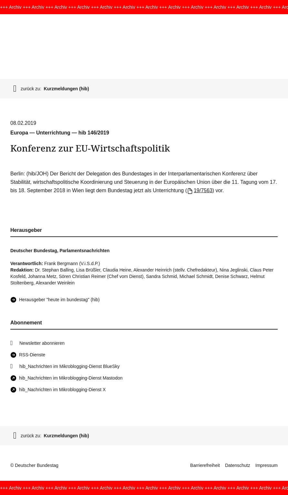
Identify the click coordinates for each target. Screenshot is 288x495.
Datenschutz (237, 465)
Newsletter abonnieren (42, 343)
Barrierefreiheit (205, 465)
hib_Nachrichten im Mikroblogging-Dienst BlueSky (69, 366)
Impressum (266, 465)
